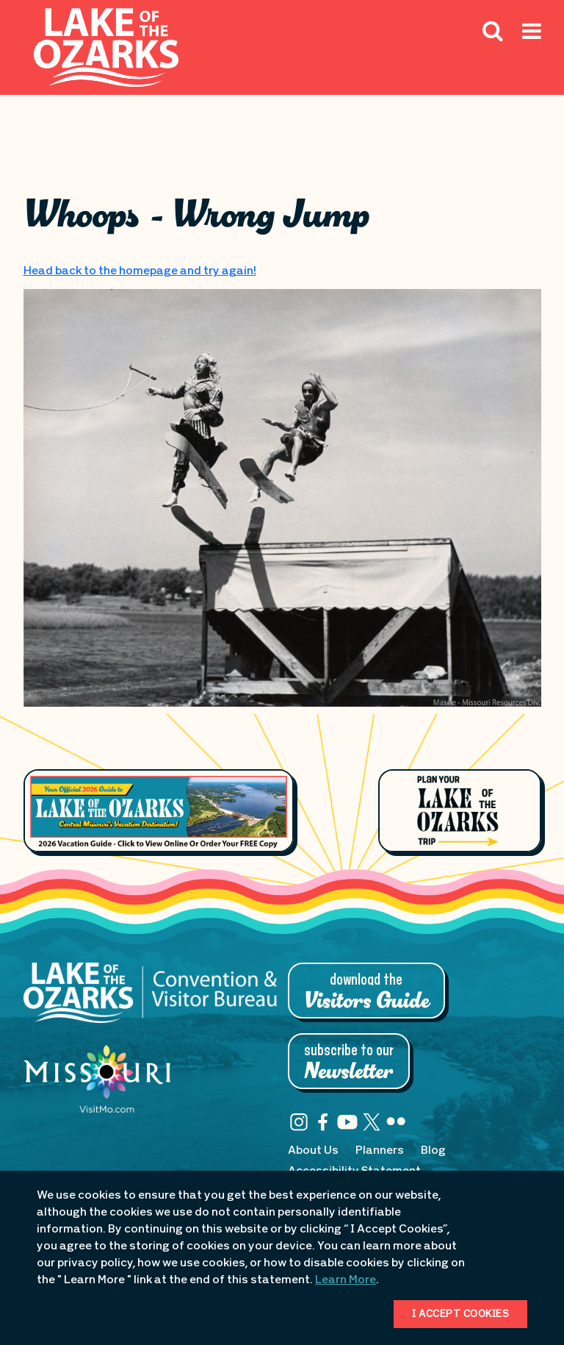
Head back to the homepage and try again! (140, 271)
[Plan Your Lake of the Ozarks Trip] (459, 810)
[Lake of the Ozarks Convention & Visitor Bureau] (150, 1000)
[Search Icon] (493, 30)
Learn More (345, 1280)
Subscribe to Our (349, 1062)
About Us (313, 1151)
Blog (433, 1151)
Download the (366, 992)
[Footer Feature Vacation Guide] (159, 811)
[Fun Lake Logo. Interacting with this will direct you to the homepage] (106, 47)
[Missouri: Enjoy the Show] (97, 1086)
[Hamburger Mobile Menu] (531, 64)
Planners (379, 1151)
